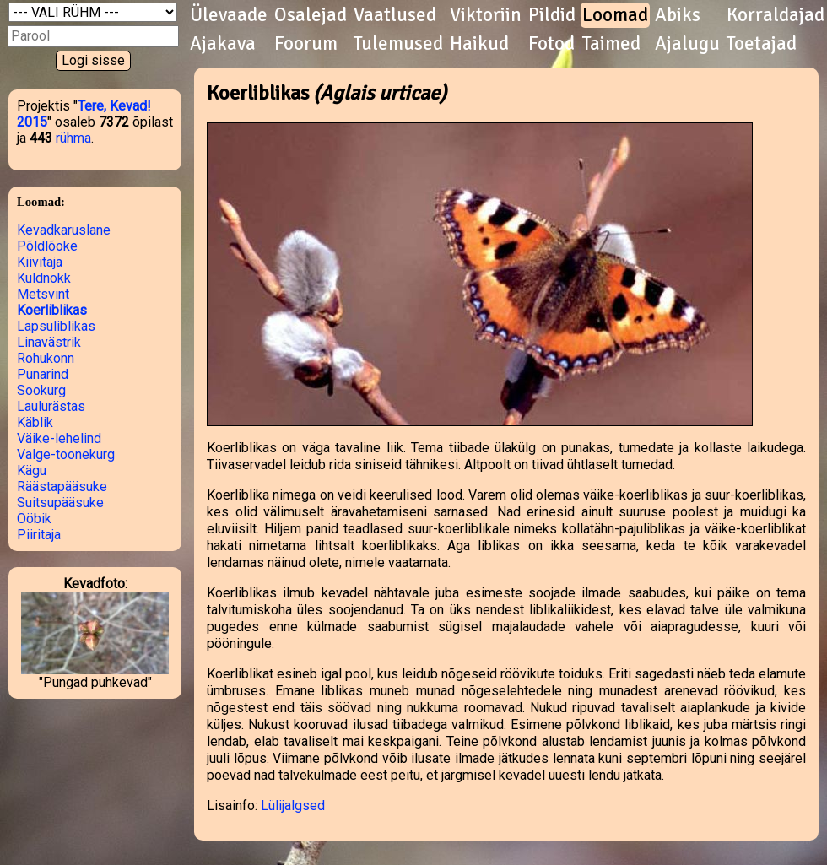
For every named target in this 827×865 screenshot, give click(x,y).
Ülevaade (229, 15)
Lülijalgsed (293, 805)
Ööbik (34, 519)
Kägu (31, 470)
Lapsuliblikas (56, 326)
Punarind (42, 374)
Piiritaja (39, 535)
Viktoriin (486, 15)
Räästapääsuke (62, 486)
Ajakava (223, 44)
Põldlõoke (47, 246)
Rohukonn (45, 358)
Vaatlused (395, 15)
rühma (73, 138)
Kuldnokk (44, 278)
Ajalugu (687, 44)
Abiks (677, 15)
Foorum (306, 44)
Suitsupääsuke (60, 503)
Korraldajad (775, 15)
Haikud (479, 44)
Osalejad (310, 15)
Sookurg (41, 390)
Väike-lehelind (59, 438)
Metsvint (43, 294)
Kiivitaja (39, 262)
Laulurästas (51, 406)
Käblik (35, 422)
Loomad (615, 15)
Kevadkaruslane (64, 230)
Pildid (552, 15)
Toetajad (762, 44)
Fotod (551, 44)
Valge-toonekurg (66, 454)
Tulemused (398, 44)
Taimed (611, 44)
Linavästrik (49, 342)
